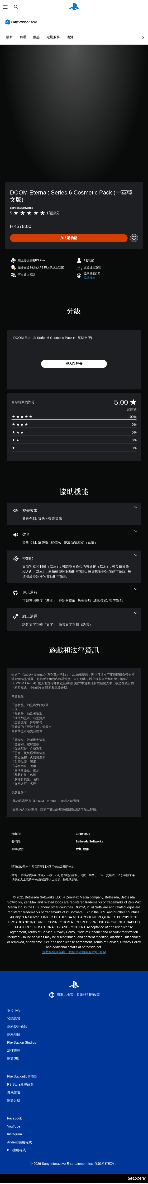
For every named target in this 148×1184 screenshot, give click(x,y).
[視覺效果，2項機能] (74, 514)
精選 (22, 37)
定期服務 (53, 37)
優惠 (36, 37)
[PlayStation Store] (22, 22)
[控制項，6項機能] (74, 566)
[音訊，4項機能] (74, 538)
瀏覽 (70, 37)
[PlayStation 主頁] (74, 7)
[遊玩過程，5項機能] (74, 595)
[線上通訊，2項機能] (74, 619)
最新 (9, 37)
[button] (89, 278)
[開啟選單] (5, 7)
